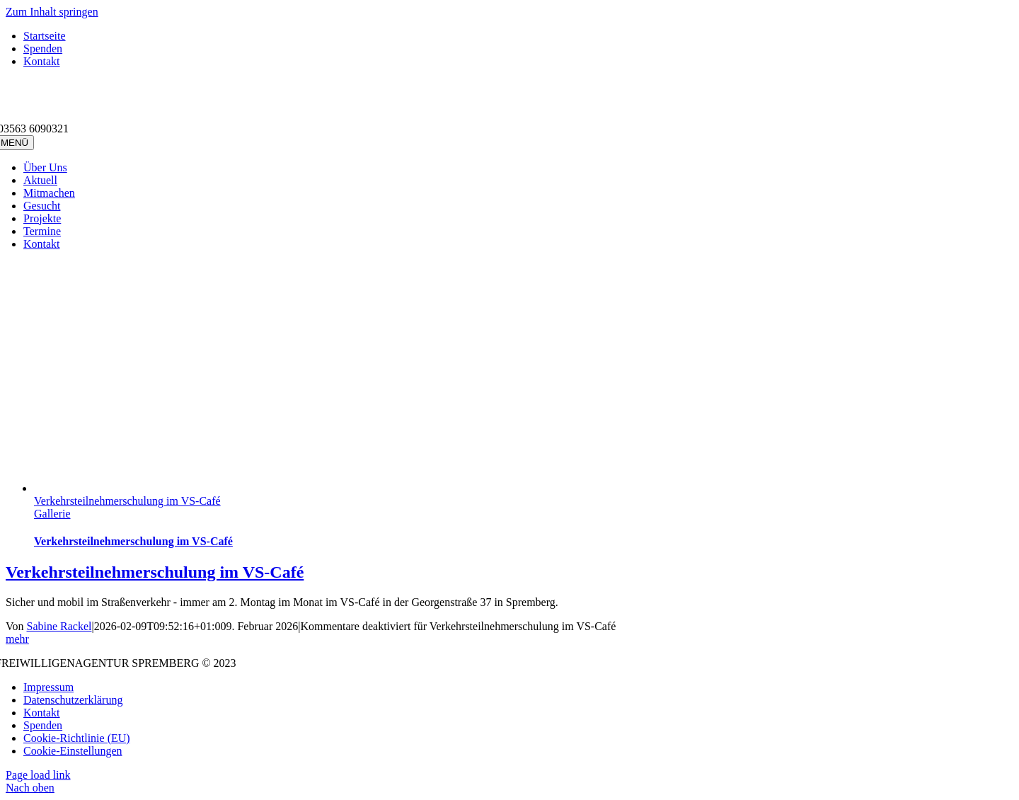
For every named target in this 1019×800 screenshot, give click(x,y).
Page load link (38, 775)
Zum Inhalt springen (52, 12)
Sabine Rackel (59, 626)
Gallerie (52, 514)
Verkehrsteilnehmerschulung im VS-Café (127, 501)
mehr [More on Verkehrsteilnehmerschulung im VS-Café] (17, 639)
